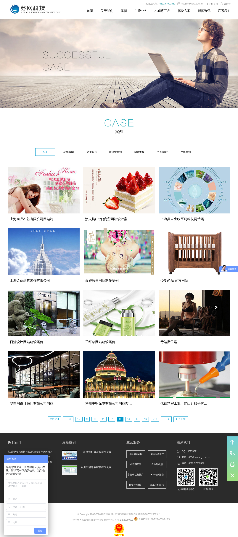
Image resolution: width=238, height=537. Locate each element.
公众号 (225, 3)
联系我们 (224, 11)
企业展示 (92, 152)
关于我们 (107, 11)
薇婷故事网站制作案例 (102, 280)
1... (79, 419)
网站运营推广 (157, 454)
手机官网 (211, 3)
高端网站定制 (135, 454)
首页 (90, 11)
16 (145, 419)
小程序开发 (162, 11)
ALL (45, 152)
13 (120, 419)
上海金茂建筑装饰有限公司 (30, 280)
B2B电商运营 (157, 474)
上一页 (68, 419)
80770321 (192, 451)
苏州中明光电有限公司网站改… (108, 403)
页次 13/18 (181, 419)
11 (103, 419)
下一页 (166, 419)
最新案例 (69, 442)
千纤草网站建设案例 (100, 342)
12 (111, 419)
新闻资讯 (204, 11)
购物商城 (139, 152)
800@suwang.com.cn (190, 3)
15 (137, 419)
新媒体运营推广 (136, 474)
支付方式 (150, 3)
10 (95, 419)
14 (128, 419)
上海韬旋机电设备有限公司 (96, 452)
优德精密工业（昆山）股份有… (183, 403)
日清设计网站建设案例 (26, 342)
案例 (124, 11)
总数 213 (54, 419)
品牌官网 (68, 152)
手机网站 (186, 152)
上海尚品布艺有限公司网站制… (33, 219)
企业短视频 (157, 464)
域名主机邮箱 (157, 485)
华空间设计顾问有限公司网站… (33, 403)
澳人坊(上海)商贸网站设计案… (108, 219)
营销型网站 (115, 152)
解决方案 (184, 11)
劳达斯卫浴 (168, 342)
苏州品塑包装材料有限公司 (96, 467)
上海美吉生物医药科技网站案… (183, 219)
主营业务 (140, 11)
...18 (155, 419)
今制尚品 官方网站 (174, 280)
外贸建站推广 (135, 485)
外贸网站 (162, 152)
